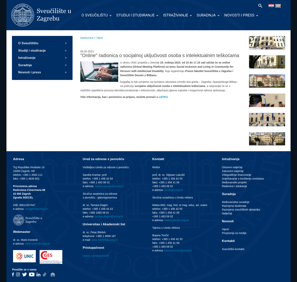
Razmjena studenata (234, 205)
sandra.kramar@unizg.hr (109, 186)
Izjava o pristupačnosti (96, 255)
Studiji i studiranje (135, 15)
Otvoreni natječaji (232, 167)
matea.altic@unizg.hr (176, 220)
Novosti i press (239, 15)
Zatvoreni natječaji (233, 171)
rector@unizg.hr (173, 189)
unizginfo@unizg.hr (36, 208)
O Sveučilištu (94, 15)
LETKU (163, 96)
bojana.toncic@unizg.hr (178, 250)
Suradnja (206, 15)
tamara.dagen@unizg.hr (109, 216)
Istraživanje (175, 15)
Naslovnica (86, 37)
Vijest (99, 37)
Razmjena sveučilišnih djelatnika (241, 209)
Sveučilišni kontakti (233, 249)
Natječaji (227, 213)
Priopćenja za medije (234, 233)
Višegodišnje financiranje (236, 174)
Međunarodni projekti (234, 182)
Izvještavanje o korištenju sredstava (243, 178)
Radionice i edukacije (234, 186)
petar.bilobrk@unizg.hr (104, 239)
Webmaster (21, 232)
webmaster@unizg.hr (37, 243)
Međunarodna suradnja (235, 202)
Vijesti (225, 229)
